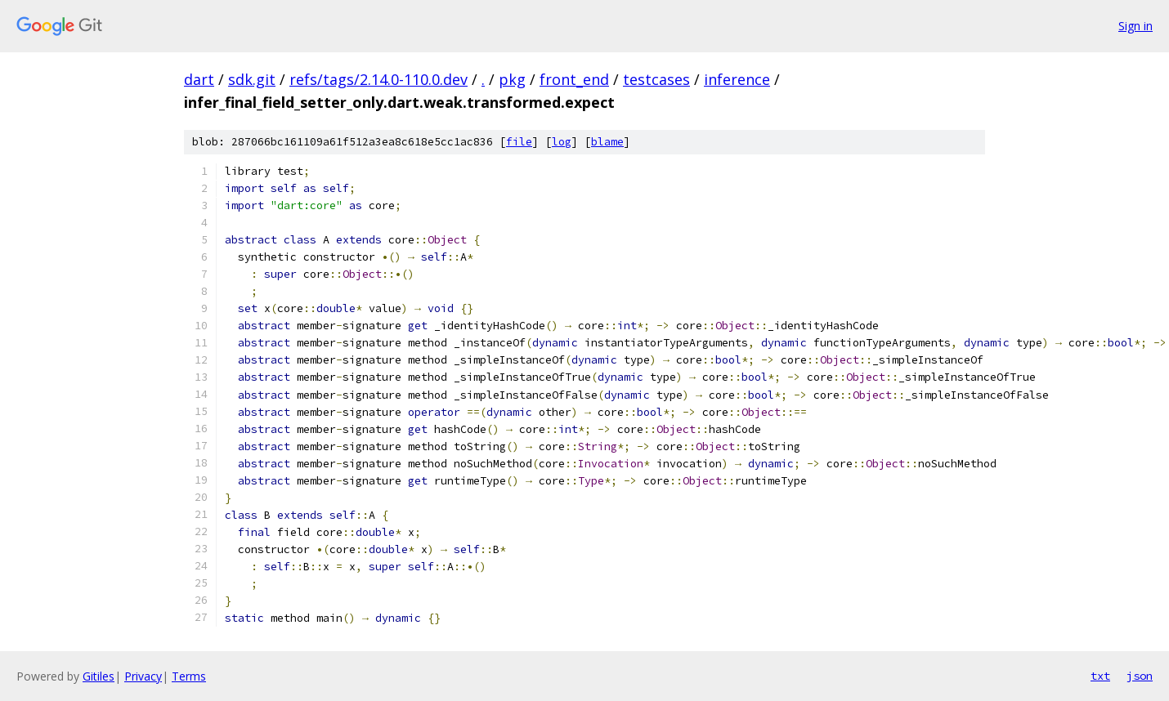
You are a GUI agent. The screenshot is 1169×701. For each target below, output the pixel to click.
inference (737, 79)
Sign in (1135, 25)
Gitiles (98, 676)
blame (607, 142)
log (561, 142)
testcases (656, 79)
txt (1100, 675)
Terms (189, 676)
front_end (574, 79)
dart (199, 79)
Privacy (143, 676)
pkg (512, 79)
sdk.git (251, 79)
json (1139, 675)
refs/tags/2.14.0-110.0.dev (378, 79)
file (519, 142)
